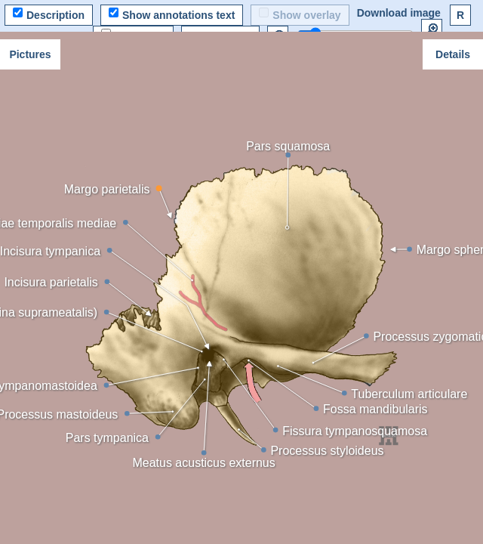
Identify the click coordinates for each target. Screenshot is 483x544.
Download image (399, 13)
